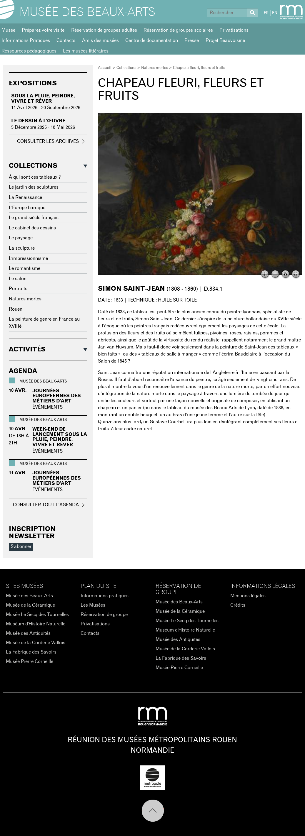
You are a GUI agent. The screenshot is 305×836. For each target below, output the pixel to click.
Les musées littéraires (86, 51)
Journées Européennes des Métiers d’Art (56, 395)
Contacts (65, 40)
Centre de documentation (151, 40)
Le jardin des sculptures (34, 187)
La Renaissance (25, 197)
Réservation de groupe (104, 614)
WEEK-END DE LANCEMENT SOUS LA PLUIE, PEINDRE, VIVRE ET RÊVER (59, 437)
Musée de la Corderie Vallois (35, 642)
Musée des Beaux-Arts (87, 12)
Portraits (18, 288)
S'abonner (21, 546)
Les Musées (93, 605)
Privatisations (234, 30)
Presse (191, 40)
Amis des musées (100, 40)
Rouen (15, 309)
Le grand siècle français (34, 217)
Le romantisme (24, 268)
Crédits (237, 605)
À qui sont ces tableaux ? (35, 177)
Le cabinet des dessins (32, 228)
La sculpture (22, 248)
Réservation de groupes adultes (104, 30)
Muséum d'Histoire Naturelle (35, 624)
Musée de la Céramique (30, 605)
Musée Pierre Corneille (29, 661)
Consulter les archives (48, 141)
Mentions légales (248, 595)
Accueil (104, 68)
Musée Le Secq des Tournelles (37, 614)
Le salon (17, 278)
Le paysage (21, 238)
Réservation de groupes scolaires (178, 30)
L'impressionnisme (28, 258)
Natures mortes (154, 68)
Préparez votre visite (43, 30)
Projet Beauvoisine (225, 40)
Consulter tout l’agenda (46, 504)
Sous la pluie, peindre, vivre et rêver (43, 99)
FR (266, 13)
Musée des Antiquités (28, 633)
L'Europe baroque (27, 207)
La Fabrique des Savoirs (31, 652)
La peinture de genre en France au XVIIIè (44, 323)
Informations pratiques (105, 595)
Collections (126, 68)
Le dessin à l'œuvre (38, 121)
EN (274, 13)
